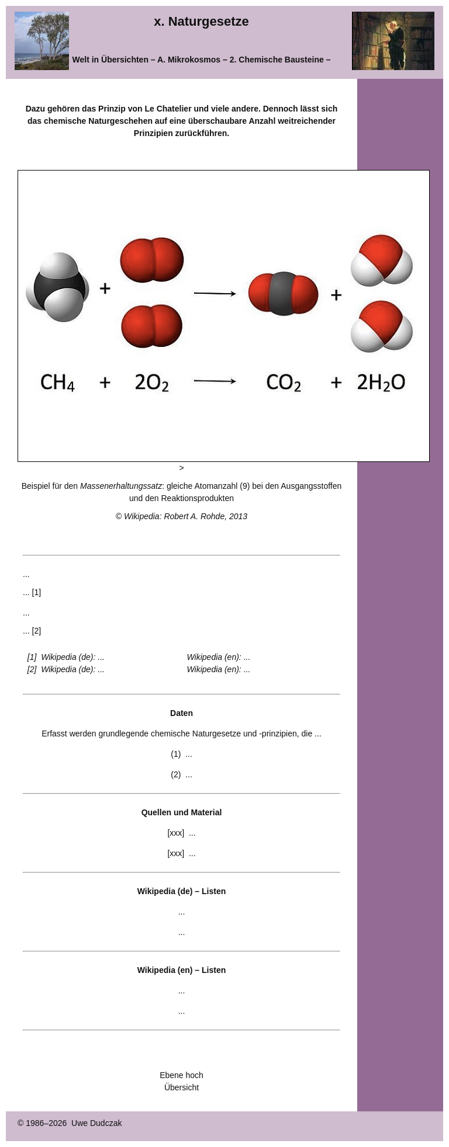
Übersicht (181, 1087)
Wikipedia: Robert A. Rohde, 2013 (185, 516)
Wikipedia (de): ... (73, 657)
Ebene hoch (181, 1075)
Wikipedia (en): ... (219, 657)
